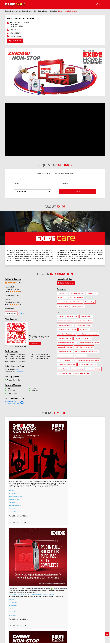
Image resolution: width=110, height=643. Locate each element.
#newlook (12, 557)
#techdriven (45, 609)
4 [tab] (59, 93)
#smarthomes (45, 603)
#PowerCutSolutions (48, 578)
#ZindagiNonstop (78, 466)
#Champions (77, 554)
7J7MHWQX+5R (10, 401)
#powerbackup (46, 606)
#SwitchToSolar (46, 572)
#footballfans (13, 491)
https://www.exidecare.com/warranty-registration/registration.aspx (53, 464)
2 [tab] (53, 93)
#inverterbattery (78, 478)
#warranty (44, 489)
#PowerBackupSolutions (49, 566)
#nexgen (12, 560)
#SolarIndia (45, 575)
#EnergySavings (46, 569)
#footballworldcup (15, 476)
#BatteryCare (45, 483)
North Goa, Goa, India (12, 403)
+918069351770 (15, 33)
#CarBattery (45, 480)
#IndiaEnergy (45, 584)
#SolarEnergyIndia (47, 591)
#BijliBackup (45, 581)
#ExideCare (45, 476)
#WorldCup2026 (14, 479)
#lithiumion (45, 597)
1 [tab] (50, 93)
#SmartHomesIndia (47, 588)
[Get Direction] (22, 404)
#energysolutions (46, 612)
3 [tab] (56, 93)
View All (21, 313)
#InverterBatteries (15, 485)
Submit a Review (11, 313)
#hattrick (12, 488)
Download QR (35, 343)
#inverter (12, 482)
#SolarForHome (46, 563)
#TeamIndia (76, 551)
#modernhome (14, 551)
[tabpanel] (55, 72)
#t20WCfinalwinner (79, 564)
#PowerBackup (14, 554)
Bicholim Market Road (65, 283)
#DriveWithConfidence (49, 486)
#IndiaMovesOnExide (80, 561)
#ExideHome (13, 473)
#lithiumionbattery (47, 600)
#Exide (11, 470)
